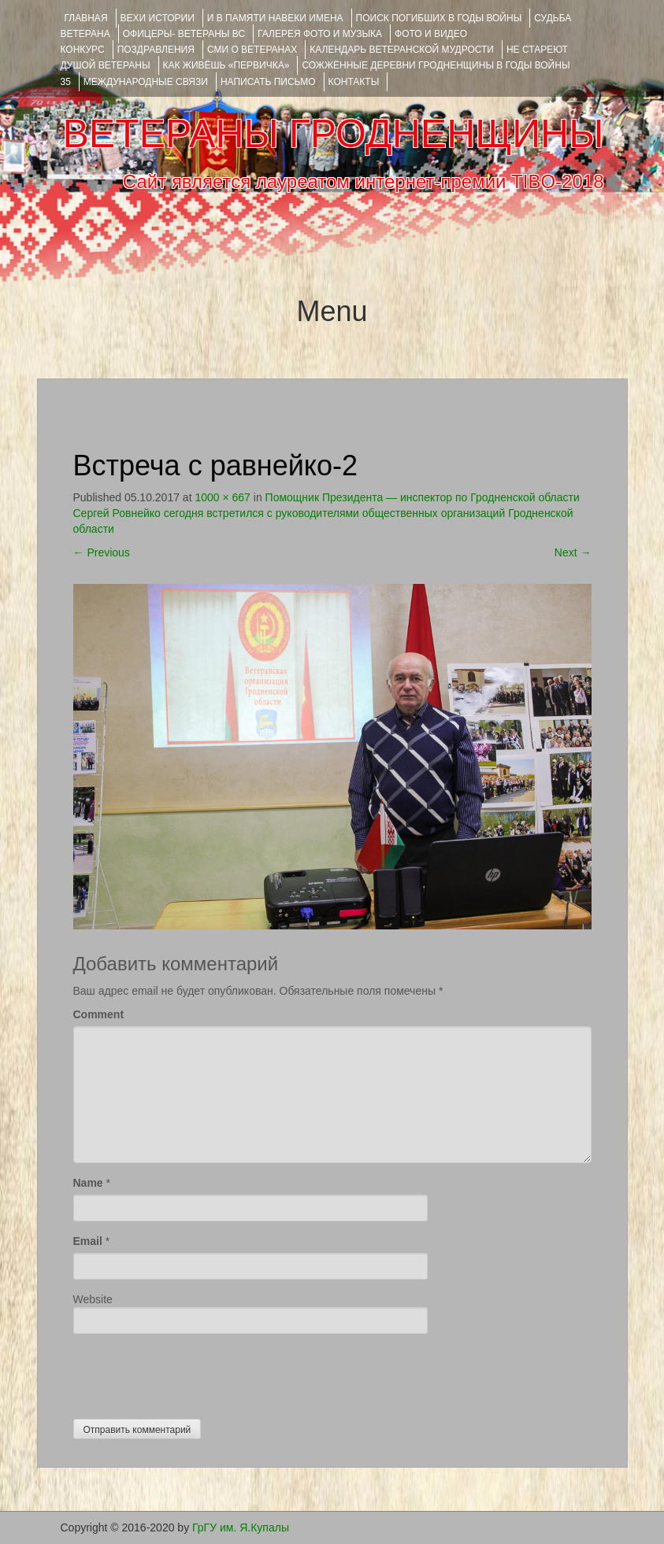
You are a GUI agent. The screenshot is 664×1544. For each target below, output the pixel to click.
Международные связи (145, 81)
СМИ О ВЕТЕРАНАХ (252, 49)
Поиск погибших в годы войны (439, 18)
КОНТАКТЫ (354, 81)
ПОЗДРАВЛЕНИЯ (156, 49)
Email (87, 1241)
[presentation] (193, 1372)
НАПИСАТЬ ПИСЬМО (268, 81)
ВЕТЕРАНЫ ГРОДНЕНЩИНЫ (332, 134)
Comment (98, 1014)
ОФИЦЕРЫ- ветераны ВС (184, 33)
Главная (86, 18)
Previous (101, 552)
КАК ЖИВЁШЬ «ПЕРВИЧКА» (226, 65)
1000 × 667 (222, 497)
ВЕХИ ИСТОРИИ (158, 18)
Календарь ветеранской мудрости (402, 49)
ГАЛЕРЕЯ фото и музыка (320, 33)
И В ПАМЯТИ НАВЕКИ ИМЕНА (275, 18)
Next (573, 552)
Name (88, 1182)
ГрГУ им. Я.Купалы (240, 1527)
